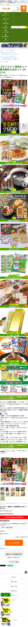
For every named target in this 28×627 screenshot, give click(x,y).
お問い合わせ (3, 609)
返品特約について (5, 548)
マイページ (14, 595)
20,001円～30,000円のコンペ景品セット (11, 59)
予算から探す (5, 18)
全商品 (6, 61)
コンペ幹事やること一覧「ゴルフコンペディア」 (23, 2)
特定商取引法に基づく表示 (6, 612)
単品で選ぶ (6, 27)
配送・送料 (14, 582)
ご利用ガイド (18, 13)
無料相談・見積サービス (16, 2)
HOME (1, 50)
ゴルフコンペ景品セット (10, 50)
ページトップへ (26, 572)
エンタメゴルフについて (16, 11)
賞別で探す (6, 22)
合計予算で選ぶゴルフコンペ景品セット (11, 58)
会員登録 (18, 9)
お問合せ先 (14, 591)
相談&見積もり (5, 35)
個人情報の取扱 (3, 615)
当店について (5, 14)
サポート (14, 600)
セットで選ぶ (5, 31)
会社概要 (2, 606)
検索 (26, 27)
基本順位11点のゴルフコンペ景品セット (11, 54)
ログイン (18, 7)
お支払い (14, 577)
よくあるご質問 (17, 14)
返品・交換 (14, 586)
